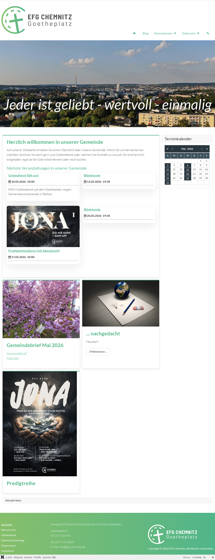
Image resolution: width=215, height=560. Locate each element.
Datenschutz (8, 545)
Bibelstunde (92, 175)
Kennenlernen (163, 33)
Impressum (7, 550)
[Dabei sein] (197, 33)
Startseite (6, 524)
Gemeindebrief (17, 353)
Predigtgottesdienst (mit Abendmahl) (34, 251)
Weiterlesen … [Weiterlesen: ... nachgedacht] (98, 351)
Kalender (13, 358)
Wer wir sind (8, 529)
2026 (190, 148)
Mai (184, 148)
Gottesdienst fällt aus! (23, 175)
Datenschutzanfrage (12, 540)
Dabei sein (188, 33)
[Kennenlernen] (174, 33)
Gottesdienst (8, 535)
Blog (145, 33)
